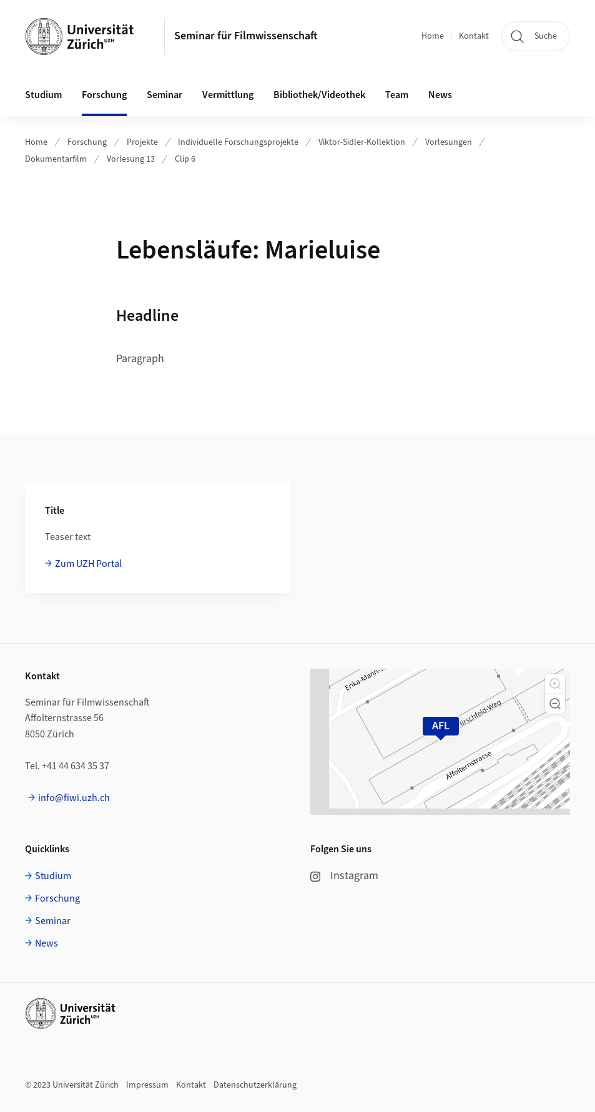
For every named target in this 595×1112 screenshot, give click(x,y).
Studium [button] (43, 95)
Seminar (53, 921)
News (46, 943)
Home (432, 36)
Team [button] (396, 95)
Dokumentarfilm (56, 159)
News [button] (440, 95)
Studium (53, 876)
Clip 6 (185, 159)
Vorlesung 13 (131, 159)
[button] (555, 684)
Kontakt (474, 36)
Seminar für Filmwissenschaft (246, 36)
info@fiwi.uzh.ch (74, 798)
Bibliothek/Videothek (319, 95)
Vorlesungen (448, 142)
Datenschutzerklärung (255, 1085)
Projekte (142, 142)
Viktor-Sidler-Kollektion (361, 142)
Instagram (344, 875)
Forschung (87, 142)
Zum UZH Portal (88, 564)
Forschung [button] (104, 95)
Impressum (147, 1085)
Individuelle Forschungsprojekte (238, 142)
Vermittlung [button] (227, 95)
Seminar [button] (164, 95)
